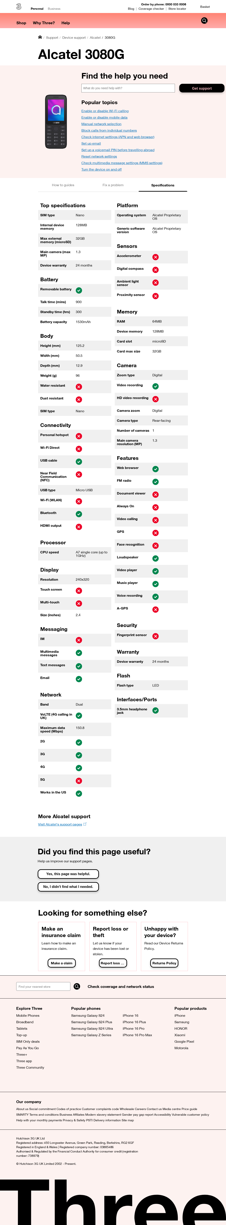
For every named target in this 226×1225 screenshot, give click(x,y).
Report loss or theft (114, 963)
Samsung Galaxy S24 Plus (91, 1022)
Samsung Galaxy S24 (88, 1015)
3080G (110, 37)
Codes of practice (68, 1109)
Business (54, 8)
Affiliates (78, 1114)
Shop (21, 22)
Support (52, 37)
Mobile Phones (27, 1015)
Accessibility (162, 1114)
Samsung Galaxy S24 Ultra (92, 1028)
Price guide (189, 1109)
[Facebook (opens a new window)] (30, 1083)
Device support (74, 37)
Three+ (21, 1054)
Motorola (181, 1048)
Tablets (21, 1028)
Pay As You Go (27, 1048)
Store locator (177, 8)
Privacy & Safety (74, 1120)
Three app (24, 1061)
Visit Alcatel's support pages (60, 824)
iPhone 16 (130, 1015)
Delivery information (107, 1120)
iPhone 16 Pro (133, 1028)
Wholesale (127, 1109)
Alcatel (95, 37)
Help (65, 22)
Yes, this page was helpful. (68, 874)
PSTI (89, 1120)
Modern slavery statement (103, 1114)
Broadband (24, 1022)
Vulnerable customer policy (190, 1114)
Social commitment (42, 1109)
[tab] (63, 185)
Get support (202, 88)
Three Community (30, 1067)
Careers (140, 1109)
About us (22, 1109)
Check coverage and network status (121, 986)
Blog (131, 8)
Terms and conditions (44, 1114)
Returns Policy (164, 963)
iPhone (179, 1015)
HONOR (180, 1028)
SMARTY (22, 1114)
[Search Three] (204, 20)
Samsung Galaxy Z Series (91, 1035)
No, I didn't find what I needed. (68, 887)
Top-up (21, 1035)
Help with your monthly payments (39, 1120)
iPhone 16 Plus (134, 1022)
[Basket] (202, 6)
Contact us (154, 1109)
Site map (128, 1120)
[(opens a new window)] (40, 1083)
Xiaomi (179, 1035)
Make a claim (62, 963)
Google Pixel (184, 1041)
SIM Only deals (28, 1041)
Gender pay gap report (137, 1114)
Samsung (181, 1022)
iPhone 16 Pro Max (137, 1035)
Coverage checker (151, 8)
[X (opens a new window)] (20, 1083)
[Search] (77, 986)
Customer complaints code (100, 1109)
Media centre (172, 1109)
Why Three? (44, 22)
